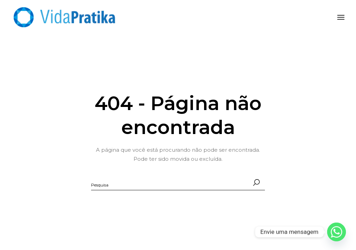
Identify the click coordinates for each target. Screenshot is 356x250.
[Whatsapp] (336, 232)
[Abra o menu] (341, 17)
